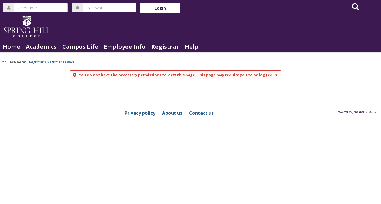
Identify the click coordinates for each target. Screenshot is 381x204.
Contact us (201, 113)
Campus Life (80, 46)
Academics (41, 46)
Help (191, 46)
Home (11, 46)
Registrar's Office (61, 62)
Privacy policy (140, 113)
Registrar (165, 46)
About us (172, 113)
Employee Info (124, 46)
